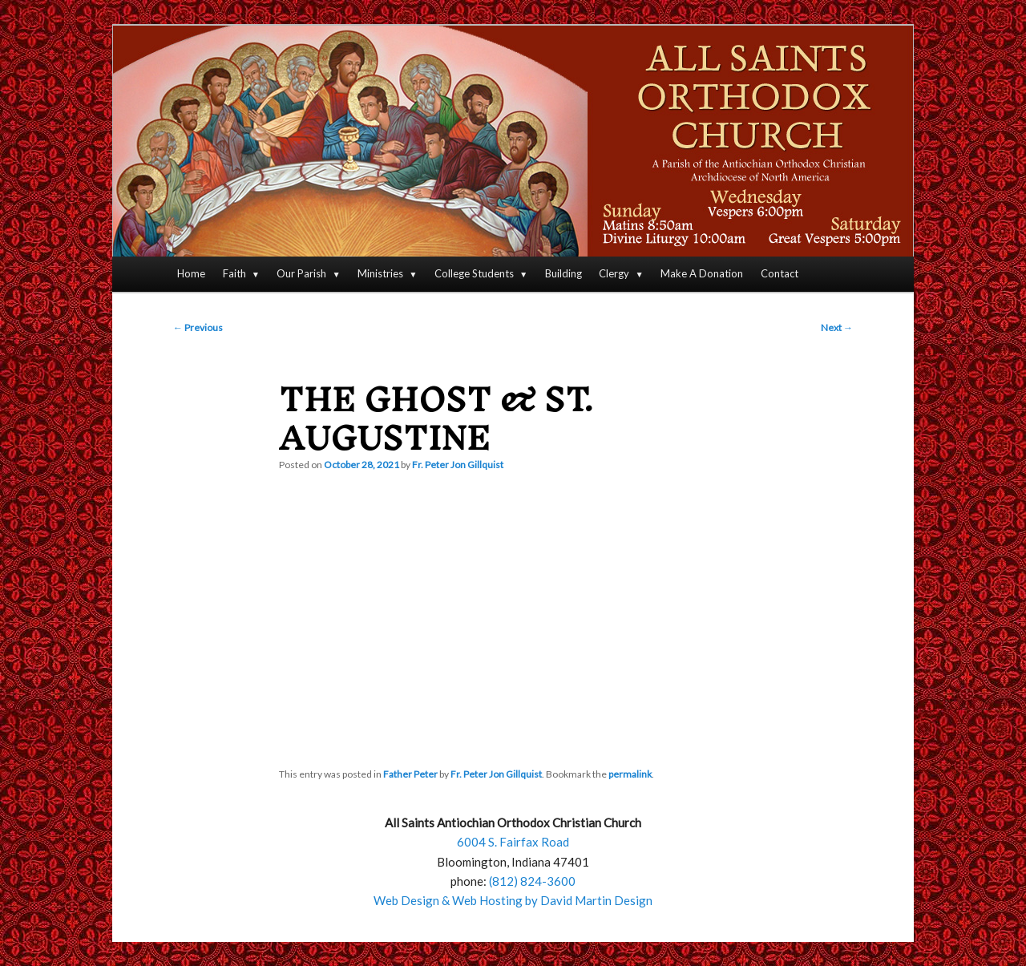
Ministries (380, 273)
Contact (779, 273)
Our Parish (301, 273)
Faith (234, 273)
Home (191, 273)
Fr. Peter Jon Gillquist (457, 465)
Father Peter (410, 774)
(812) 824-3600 (532, 881)
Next (837, 327)
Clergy (614, 273)
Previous (198, 327)
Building (563, 273)
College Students (474, 273)
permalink (630, 774)
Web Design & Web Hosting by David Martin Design (513, 900)
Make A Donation (701, 273)
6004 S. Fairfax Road (513, 842)
